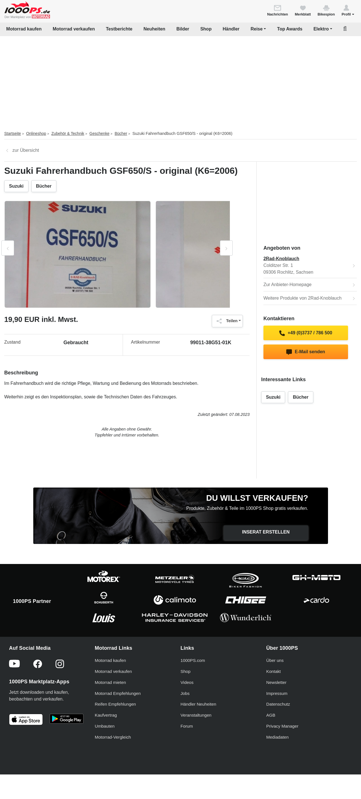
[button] (347, 10)
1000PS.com (192, 660)
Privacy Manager (282, 726)
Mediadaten (277, 737)
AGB (270, 715)
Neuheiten (154, 29)
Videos (186, 682)
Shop (206, 29)
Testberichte (119, 29)
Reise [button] (256, 29)
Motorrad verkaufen (74, 29)
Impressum (276, 693)
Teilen (226, 321)
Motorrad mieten (110, 682)
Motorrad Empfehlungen (118, 693)
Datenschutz (278, 704)
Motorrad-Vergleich (113, 737)
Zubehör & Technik (67, 133)
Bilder (182, 29)
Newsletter (276, 682)
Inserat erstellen (266, 532)
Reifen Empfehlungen (115, 704)
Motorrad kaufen (23, 29)
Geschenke (99, 133)
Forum (186, 726)
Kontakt (273, 671)
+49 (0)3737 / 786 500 (305, 333)
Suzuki (16, 186)
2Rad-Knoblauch (281, 258)
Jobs (185, 693)
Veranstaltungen (196, 715)
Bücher (121, 133)
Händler (231, 29)
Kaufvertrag (106, 715)
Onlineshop (36, 133)
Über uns (275, 660)
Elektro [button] (321, 29)
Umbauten (105, 726)
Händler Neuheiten (198, 704)
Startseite (12, 133)
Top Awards (290, 29)
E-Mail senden (305, 352)
